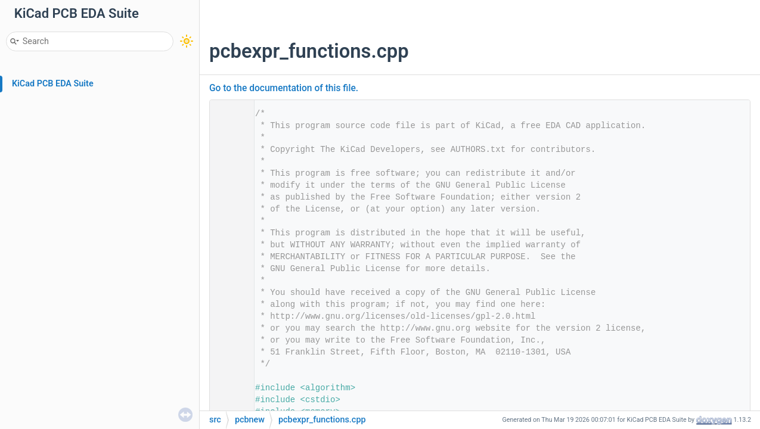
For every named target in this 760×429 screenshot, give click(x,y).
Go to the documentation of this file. (283, 88)
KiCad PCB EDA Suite (53, 84)
